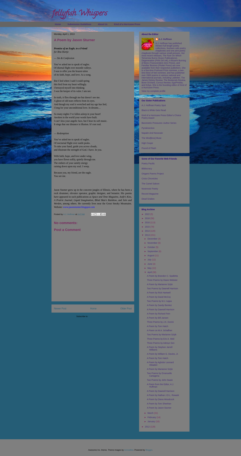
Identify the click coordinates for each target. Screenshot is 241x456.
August (151, 255)
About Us (102, 24)
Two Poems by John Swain (160, 380)
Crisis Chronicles (150, 178)
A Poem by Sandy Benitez (159, 305)
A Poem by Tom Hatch (157, 326)
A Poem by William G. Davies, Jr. (162, 354)
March (150, 413)
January (151, 421)
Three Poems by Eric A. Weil (160, 339)
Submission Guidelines (79, 24)
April (149, 272)
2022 (147, 214)
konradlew (128, 450)
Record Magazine (150, 194)
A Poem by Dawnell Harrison (160, 309)
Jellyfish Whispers (79, 14)
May (149, 268)
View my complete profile (153, 91)
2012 (147, 426)
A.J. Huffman (165, 39)
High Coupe (147, 143)
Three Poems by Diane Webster (162, 280)
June (150, 264)
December (152, 239)
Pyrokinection (148, 128)
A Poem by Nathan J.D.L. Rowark (163, 395)
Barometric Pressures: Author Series (159, 123)
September (152, 251)
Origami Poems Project (153, 173)
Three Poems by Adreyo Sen (160, 343)
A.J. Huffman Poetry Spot (154, 105)
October (151, 247)
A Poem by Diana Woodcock (160, 399)
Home (58, 24)
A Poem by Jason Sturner (159, 408)
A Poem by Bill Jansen (157, 318)
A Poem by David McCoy (159, 297)
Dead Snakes (148, 199)
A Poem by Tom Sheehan (159, 403)
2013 (147, 235)
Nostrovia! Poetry (150, 188)
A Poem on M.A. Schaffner (159, 330)
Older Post (126, 308)
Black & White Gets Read (154, 110)
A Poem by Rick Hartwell (158, 292)
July (149, 259)
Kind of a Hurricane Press (127, 24)
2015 (147, 227)
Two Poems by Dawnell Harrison (162, 288)
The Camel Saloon (150, 183)
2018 (147, 218)
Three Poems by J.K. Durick (160, 322)
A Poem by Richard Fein (158, 313)
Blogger (149, 450)
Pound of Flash (149, 148)
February (152, 417)
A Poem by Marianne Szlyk (160, 284)
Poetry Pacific (148, 163)
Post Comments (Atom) (99, 316)
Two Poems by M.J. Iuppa (159, 301)
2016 (147, 222)
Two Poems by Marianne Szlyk (161, 334)
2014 (147, 231)
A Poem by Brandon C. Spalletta (162, 276)
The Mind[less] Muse (151, 138)
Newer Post (60, 308)
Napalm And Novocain (152, 133)
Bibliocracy (147, 168)
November (152, 243)
